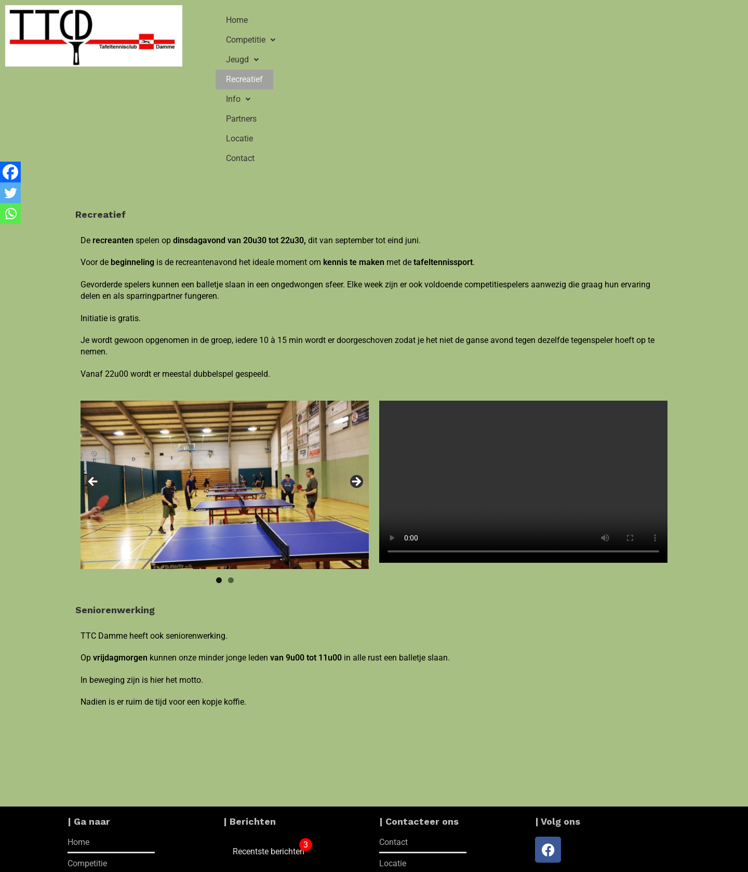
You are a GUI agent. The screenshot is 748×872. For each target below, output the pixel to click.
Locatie (559, 20)
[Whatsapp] (10, 213)
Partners (510, 20)
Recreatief (410, 20)
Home (237, 20)
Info (462, 20)
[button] (293, 20)
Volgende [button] (356, 375)
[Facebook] (10, 172)
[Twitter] (10, 192)
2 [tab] (231, 473)
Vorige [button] (93, 375)
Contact (608, 20)
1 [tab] (219, 473)
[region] (225, 378)
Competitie (293, 20)
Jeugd (355, 20)
